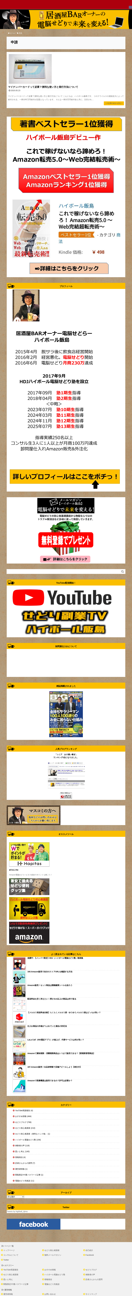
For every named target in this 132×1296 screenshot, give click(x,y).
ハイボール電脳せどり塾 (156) (28, 1140)
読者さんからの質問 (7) (25, 1163)
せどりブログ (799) (23, 1122)
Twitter (6, 1260)
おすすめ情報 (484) (23, 1116)
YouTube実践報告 (10, 1270)
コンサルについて (10, 1255)
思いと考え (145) (22, 1151)
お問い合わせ (50, 1294)
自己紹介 (89, 1250)
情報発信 (48, 1279)
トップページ (9, 1250)
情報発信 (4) (20, 1157)
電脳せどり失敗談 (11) (24, 1181)
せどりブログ (91, 1270)
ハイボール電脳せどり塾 (54, 1274)
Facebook (90, 1255)
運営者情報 (8, 1294)
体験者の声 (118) (22, 1145)
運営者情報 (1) (21, 1169)
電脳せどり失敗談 (51, 1284)
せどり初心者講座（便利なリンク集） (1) (32, 1134)
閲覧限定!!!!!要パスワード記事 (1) (29, 1175)
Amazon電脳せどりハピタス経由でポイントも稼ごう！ (30, 875)
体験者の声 (90, 1274)
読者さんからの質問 (94, 1279)
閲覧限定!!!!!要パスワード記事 (15, 1284)
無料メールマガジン (52, 1255)
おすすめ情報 (50, 1270)
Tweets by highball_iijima (17, 1211)
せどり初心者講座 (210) (25, 1128)
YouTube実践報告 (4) (24, 1110)
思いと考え (8, 1279)
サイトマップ (91, 1294)
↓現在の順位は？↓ (66, 793)
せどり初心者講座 (51, 1250)
